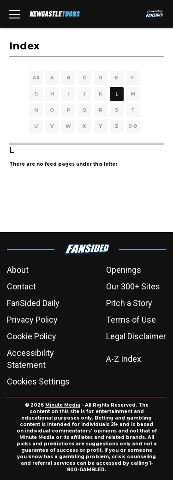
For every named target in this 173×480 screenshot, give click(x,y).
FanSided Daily (33, 303)
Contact (21, 286)
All (36, 78)
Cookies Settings (38, 381)
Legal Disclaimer (136, 336)
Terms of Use (131, 319)
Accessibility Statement (30, 359)
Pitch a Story (129, 303)
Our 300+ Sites (133, 286)
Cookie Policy (31, 336)
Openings (123, 270)
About (18, 270)
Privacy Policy (32, 319)
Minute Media (62, 405)
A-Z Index (123, 359)
